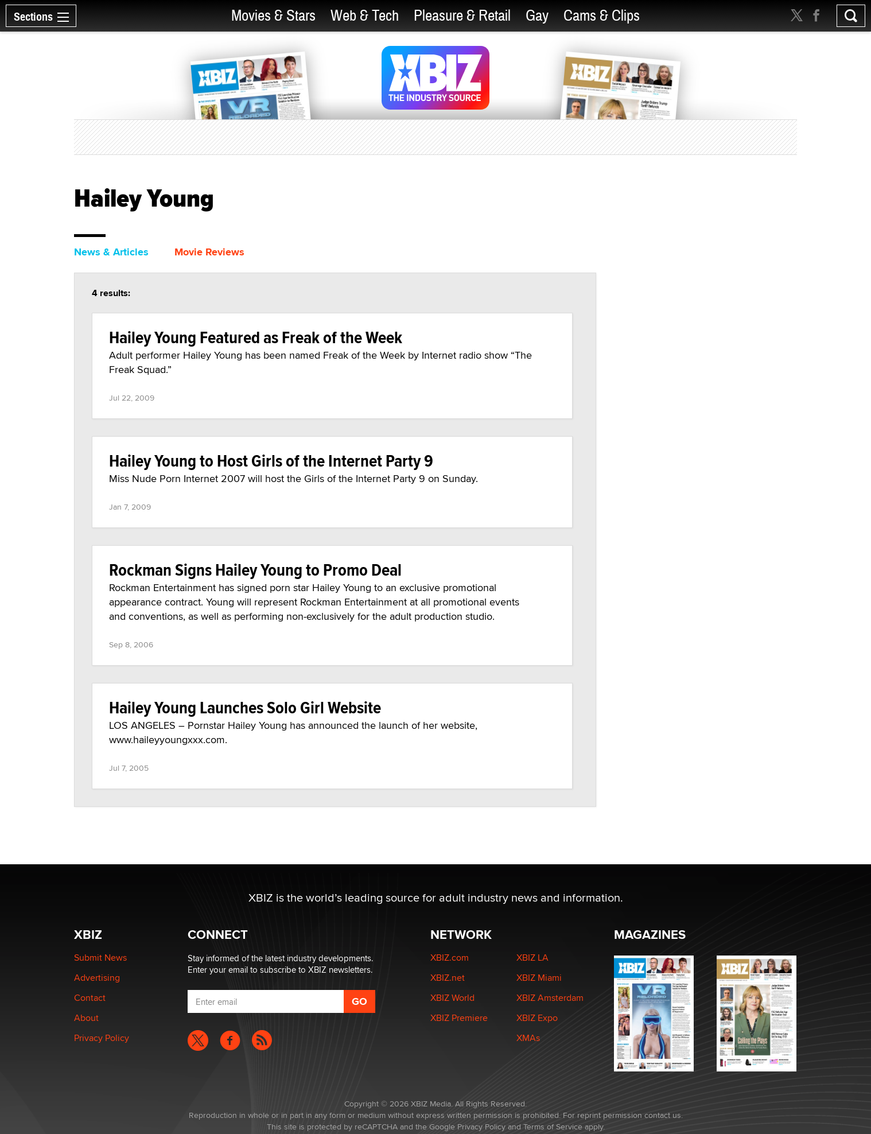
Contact (90, 997)
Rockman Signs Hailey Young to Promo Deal (255, 569)
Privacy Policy (101, 1037)
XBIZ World (452, 997)
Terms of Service (552, 1126)
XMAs (528, 1037)
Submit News (100, 957)
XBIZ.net (447, 977)
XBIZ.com (449, 957)
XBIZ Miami (539, 977)
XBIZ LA (532, 957)
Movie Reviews (209, 251)
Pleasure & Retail (462, 16)
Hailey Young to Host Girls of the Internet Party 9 (271, 460)
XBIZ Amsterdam (550, 997)
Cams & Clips (601, 16)
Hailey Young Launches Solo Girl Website (245, 707)
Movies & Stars (273, 16)
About (86, 1017)
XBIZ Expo (537, 1017)
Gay (537, 16)
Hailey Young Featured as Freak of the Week (255, 337)
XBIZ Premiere (459, 1017)
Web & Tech (364, 16)
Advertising (97, 977)
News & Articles (111, 251)
